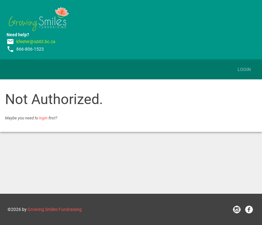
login (43, 118)
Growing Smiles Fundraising (55, 209)
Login (244, 69)
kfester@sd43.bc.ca (35, 41)
